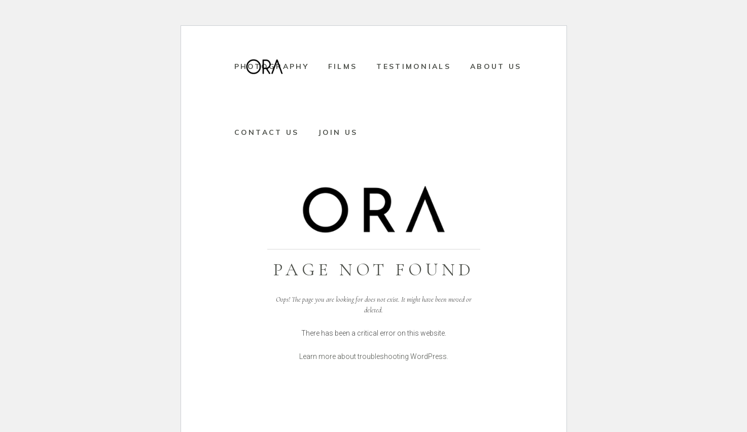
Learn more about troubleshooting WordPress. (373, 356)
